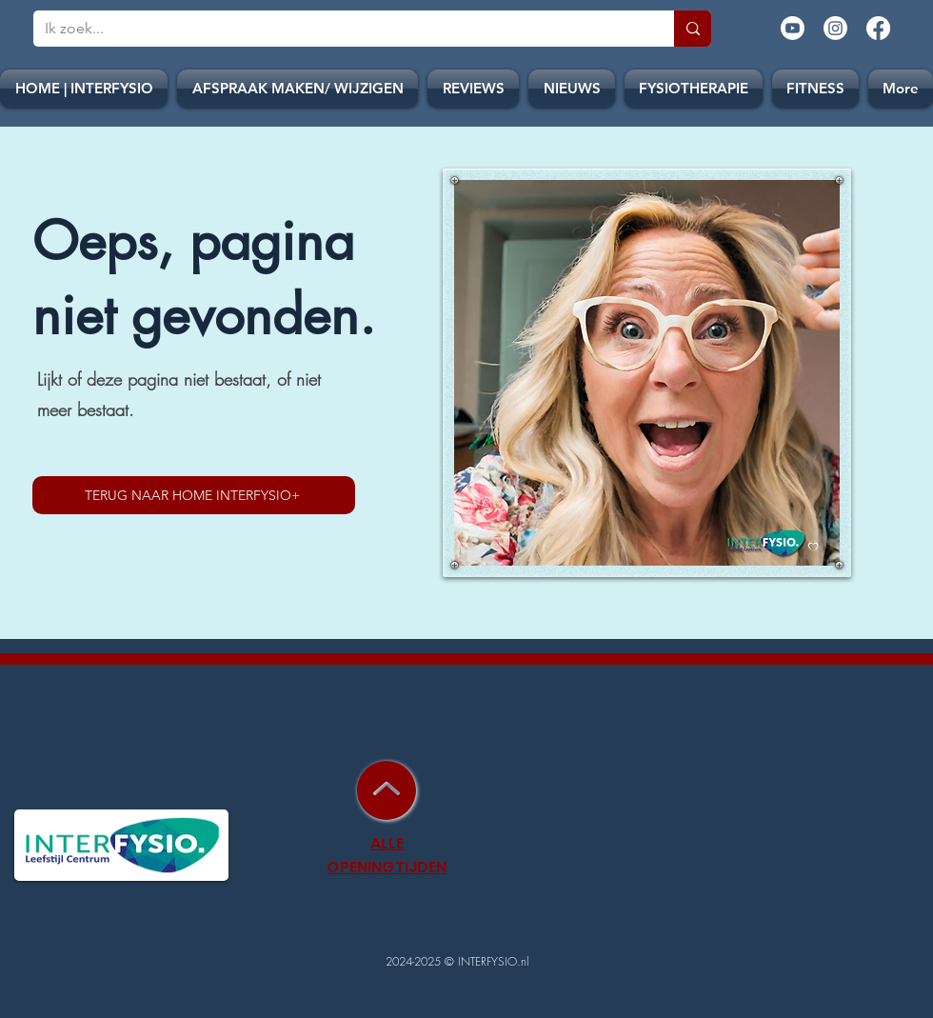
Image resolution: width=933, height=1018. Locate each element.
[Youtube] (792, 28)
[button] (572, 89)
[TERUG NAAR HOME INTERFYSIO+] (193, 495)
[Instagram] (835, 28)
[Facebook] (878, 28)
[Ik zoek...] (339, 28)
